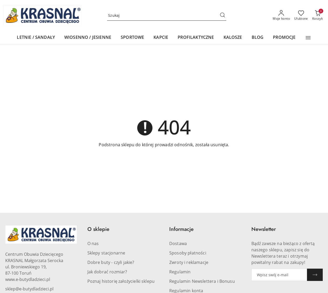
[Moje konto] (281, 15)
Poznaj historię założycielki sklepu (121, 281)
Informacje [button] (181, 229)
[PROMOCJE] (284, 37)
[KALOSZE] (232, 37)
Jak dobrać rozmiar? (107, 272)
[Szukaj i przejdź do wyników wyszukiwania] (222, 15)
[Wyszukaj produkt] (166, 15)
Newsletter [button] (263, 229)
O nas (93, 243)
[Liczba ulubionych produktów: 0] (301, 15)
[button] (308, 37)
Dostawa (178, 243)
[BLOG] (258, 37)
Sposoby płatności (187, 253)
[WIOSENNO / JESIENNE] (87, 37)
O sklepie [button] (98, 229)
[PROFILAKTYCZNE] (196, 37)
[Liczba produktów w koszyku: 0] (317, 15)
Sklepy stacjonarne (106, 253)
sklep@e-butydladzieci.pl (29, 289)
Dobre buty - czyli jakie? (110, 262)
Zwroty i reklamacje (188, 262)
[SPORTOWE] (132, 37)
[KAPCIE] (160, 37)
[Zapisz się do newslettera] (279, 275)
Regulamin (180, 272)
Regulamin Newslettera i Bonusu (202, 281)
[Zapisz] (315, 275)
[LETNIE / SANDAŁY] (36, 37)
